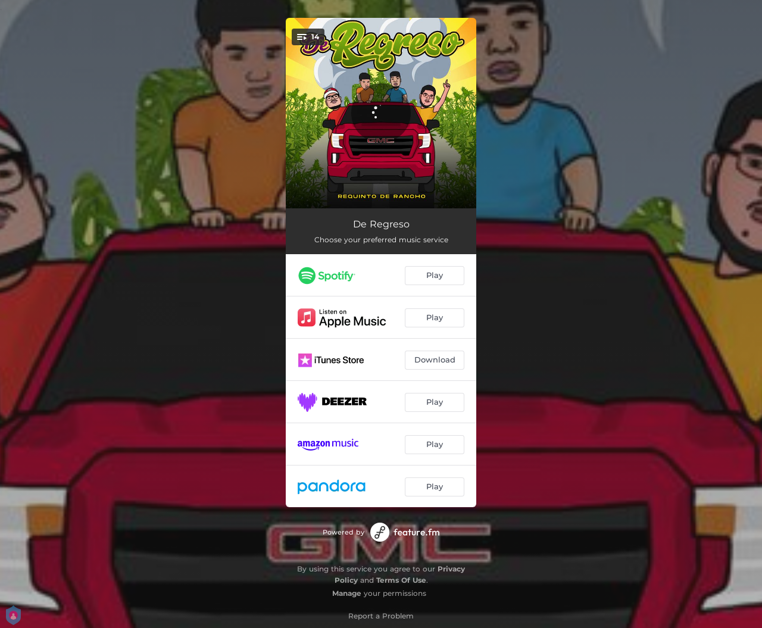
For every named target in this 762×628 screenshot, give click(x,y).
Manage (346, 593)
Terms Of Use (401, 580)
